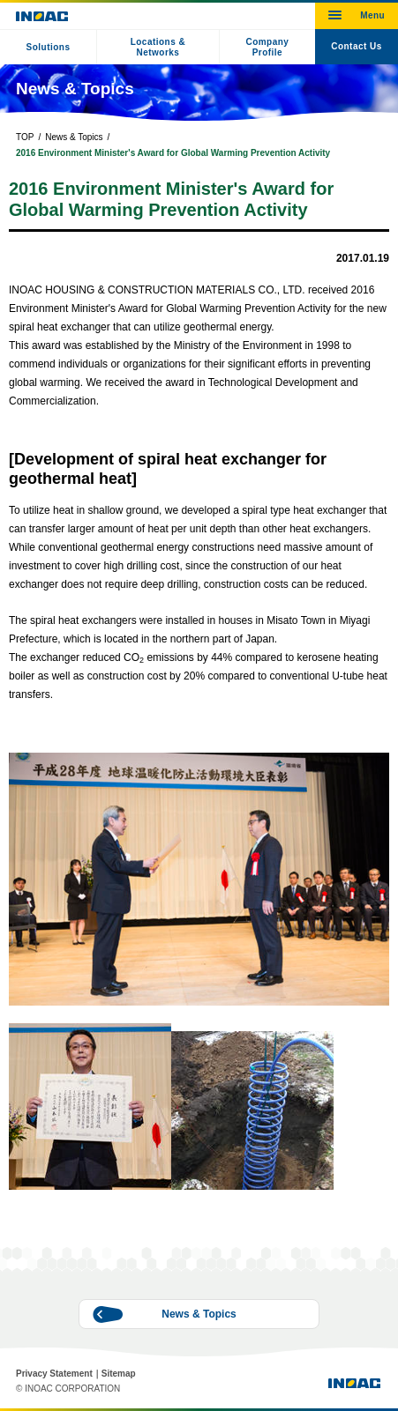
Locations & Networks (158, 47)
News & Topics (73, 137)
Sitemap (118, 1373)
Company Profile (267, 47)
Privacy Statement (54, 1373)
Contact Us (356, 46)
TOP (25, 137)
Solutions (48, 47)
